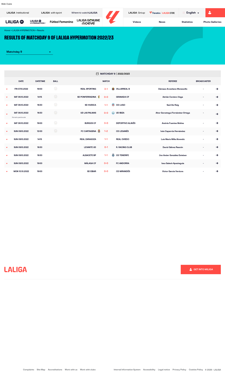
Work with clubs (88, 369)
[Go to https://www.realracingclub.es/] (144, 4)
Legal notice (164, 369)
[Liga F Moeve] (61, 22)
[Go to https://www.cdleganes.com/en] (76, 4)
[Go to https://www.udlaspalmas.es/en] (134, 4)
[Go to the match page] (217, 89)
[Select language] (191, 13)
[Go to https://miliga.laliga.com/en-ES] (215, 12)
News (162, 22)
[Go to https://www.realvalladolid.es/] (201, 4)
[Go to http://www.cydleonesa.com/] (86, 4)
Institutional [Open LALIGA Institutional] (18, 12)
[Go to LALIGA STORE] (162, 12)
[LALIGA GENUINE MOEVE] (88, 22)
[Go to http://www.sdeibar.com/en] (182, 4)
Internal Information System (127, 369)
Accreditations (55, 369)
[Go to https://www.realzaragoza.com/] (173, 4)
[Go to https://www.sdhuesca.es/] (192, 4)
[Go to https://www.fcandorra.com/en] (211, 4)
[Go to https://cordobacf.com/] (96, 4)
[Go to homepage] (112, 25)
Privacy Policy (179, 369)
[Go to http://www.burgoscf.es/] (38, 4)
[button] (14, 22)
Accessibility (149, 369)
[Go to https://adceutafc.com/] (67, 4)
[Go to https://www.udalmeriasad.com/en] (28, 4)
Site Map (41, 369)
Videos (137, 22)
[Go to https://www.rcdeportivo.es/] (153, 4)
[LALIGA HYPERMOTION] (38, 22)
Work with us (71, 369)
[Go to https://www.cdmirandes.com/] (124, 4)
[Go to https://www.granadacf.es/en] (105, 4)
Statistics (187, 22)
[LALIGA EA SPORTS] (14, 22)
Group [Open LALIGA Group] (136, 12)
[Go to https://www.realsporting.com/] (163, 4)
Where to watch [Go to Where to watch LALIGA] (84, 12)
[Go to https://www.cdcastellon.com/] (57, 4)
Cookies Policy (196, 369)
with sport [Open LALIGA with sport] (51, 12)
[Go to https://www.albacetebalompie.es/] (19, 4)
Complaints (28, 369)
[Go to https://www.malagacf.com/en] (115, 4)
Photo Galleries (212, 22)
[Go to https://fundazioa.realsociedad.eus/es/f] (221, 4)
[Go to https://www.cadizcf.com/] (47, 4)
